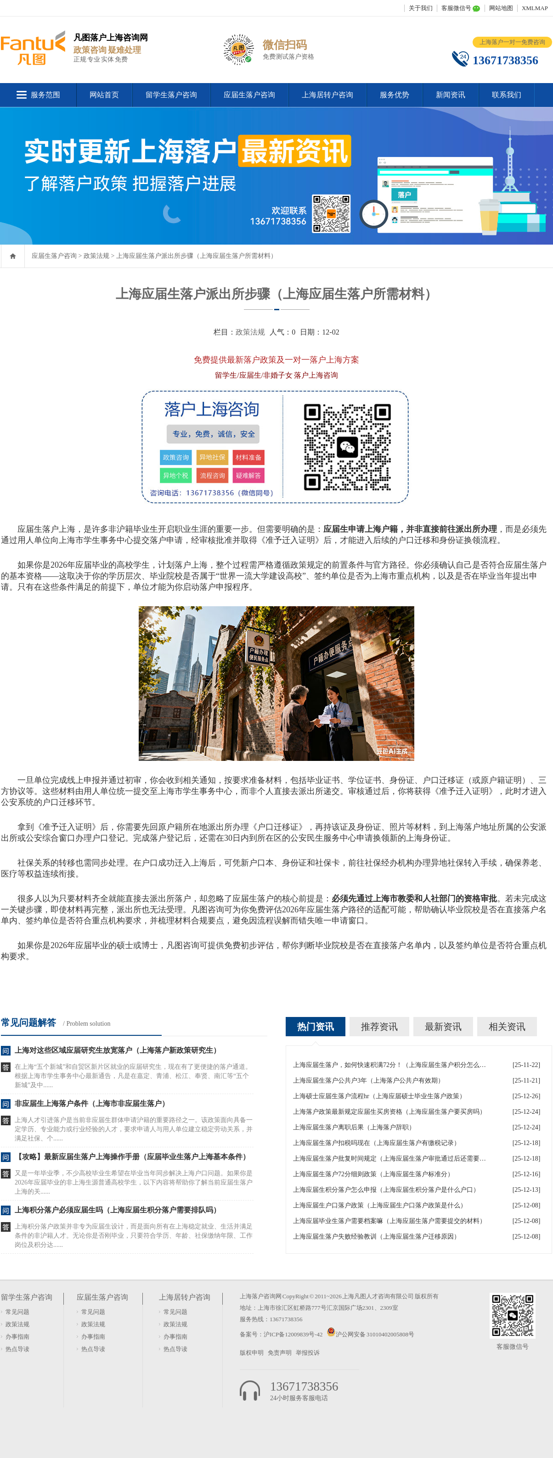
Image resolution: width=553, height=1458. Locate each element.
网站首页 (104, 95)
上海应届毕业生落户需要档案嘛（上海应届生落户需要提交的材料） (389, 1221)
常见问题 (17, 1311)
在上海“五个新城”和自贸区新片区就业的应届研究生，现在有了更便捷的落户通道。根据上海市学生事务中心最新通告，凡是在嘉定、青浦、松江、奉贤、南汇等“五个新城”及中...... (133, 1076)
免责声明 (280, 1352)
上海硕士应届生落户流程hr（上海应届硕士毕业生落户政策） (379, 1096)
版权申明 (252, 1352)
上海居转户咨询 (327, 95)
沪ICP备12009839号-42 (293, 1334)
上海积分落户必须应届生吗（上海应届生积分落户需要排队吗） (117, 1210)
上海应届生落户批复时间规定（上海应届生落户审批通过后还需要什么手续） (389, 1158)
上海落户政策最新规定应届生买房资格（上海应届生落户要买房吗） (389, 1111)
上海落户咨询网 (261, 1296)
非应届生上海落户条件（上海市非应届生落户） (92, 1103)
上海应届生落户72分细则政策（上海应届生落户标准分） (373, 1174)
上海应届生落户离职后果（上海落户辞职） (354, 1127)
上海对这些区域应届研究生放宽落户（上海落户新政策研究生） (117, 1050)
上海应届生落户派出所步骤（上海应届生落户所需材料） (196, 255)
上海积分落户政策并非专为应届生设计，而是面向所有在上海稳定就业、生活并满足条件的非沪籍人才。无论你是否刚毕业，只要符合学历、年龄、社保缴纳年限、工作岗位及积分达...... (134, 1235)
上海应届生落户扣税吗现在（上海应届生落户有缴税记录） (376, 1143)
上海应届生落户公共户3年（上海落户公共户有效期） (368, 1080)
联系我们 (506, 95)
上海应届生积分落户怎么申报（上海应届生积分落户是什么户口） (386, 1189)
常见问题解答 (28, 1022)
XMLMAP (535, 8)
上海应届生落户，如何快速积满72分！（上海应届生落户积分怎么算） (389, 1064)
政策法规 (96, 255)
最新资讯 (443, 1027)
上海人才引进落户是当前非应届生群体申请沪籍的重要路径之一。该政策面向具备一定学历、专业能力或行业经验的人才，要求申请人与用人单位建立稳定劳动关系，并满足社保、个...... (134, 1129)
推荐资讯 (379, 1027)
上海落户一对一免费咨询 (512, 42)
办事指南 (17, 1336)
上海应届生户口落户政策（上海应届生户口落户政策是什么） (380, 1205)
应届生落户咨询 (249, 95)
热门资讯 (315, 1027)
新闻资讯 (450, 95)
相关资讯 (507, 1027)
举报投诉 (308, 1352)
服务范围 (45, 95)
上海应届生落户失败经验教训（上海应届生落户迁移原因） (376, 1236)
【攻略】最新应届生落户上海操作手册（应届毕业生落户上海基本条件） (132, 1157)
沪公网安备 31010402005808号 (375, 1334)
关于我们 (421, 8)
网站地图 (501, 8)
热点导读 (17, 1349)
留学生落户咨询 (171, 95)
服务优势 (394, 95)
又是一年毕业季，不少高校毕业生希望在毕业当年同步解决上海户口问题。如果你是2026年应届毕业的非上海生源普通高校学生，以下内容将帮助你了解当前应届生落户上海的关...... (134, 1182)
